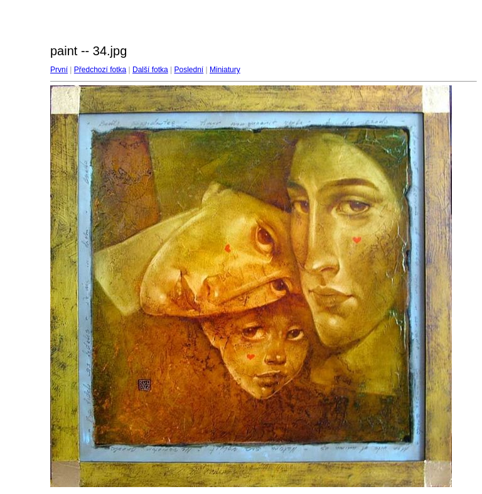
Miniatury (225, 69)
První (59, 69)
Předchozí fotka (100, 69)
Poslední (189, 69)
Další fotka (150, 69)
